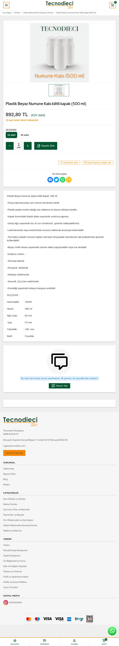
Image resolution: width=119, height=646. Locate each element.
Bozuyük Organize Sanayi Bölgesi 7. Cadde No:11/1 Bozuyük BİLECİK (35, 439)
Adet (18, 147)
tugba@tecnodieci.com (14, 445)
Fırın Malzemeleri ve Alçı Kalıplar (18, 520)
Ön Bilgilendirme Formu (14, 560)
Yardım (6, 545)
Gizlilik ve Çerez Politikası (15, 582)
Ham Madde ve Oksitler (14, 499)
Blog (5, 479)
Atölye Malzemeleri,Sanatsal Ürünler (20, 525)
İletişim (6, 484)
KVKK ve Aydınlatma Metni (16, 576)
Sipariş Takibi (9, 474)
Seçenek (11, 130)
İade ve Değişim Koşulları (15, 566)
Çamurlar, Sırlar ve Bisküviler (16, 509)
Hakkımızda (8, 468)
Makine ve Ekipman (12, 530)
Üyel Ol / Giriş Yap (14, 453)
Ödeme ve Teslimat (12, 571)
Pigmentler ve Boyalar (13, 514)
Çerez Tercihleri (10, 587)
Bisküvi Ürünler (10, 504)
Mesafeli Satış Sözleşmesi (15, 550)
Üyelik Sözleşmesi (11, 555)
